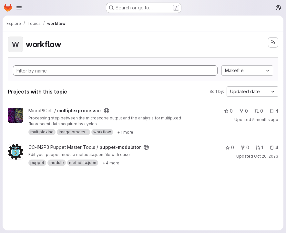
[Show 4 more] (110, 163)
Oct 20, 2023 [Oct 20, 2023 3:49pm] (266, 156)
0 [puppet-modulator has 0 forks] (244, 147)
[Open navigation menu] (19, 8)
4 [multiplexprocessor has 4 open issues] (274, 111)
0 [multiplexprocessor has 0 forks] (243, 111)
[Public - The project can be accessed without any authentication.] (106, 110)
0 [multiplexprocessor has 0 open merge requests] (258, 111)
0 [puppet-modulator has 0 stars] (229, 147)
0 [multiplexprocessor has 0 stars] (228, 111)
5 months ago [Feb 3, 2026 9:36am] (265, 119)
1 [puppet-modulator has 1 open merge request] (259, 147)
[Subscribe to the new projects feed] (273, 42)
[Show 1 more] (125, 132)
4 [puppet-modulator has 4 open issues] (274, 147)
